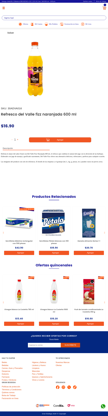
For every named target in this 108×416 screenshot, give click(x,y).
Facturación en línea (10, 398)
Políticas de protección (11, 387)
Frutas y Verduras (9, 380)
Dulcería (5, 374)
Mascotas (36, 371)
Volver (8, 33)
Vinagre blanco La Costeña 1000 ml (54, 310)
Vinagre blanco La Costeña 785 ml (19, 309)
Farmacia (5, 377)
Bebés (4, 362)
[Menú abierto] (3, 8)
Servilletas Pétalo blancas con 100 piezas (54, 242)
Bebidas (5, 365)
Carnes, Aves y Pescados (12, 368)
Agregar (19, 252)
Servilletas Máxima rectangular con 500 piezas (19, 242)
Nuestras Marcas (62, 362)
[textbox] (54, 18)
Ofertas (59, 365)
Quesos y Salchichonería (42, 377)
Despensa (6, 371)
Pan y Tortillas (37, 374)
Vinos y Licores (38, 380)
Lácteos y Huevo (39, 365)
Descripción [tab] (8, 148)
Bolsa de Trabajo (101, 1)
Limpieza (35, 368)
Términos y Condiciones (11, 390)
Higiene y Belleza (39, 362)
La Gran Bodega (52, 7)
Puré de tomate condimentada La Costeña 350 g (88, 310)
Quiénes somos (87, 1)
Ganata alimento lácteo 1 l (89, 241)
